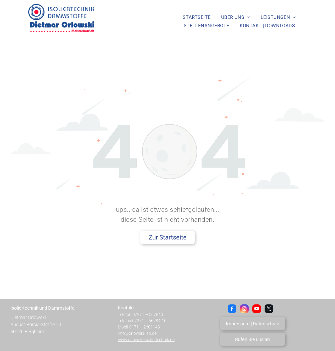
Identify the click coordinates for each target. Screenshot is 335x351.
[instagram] (244, 309)
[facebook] (232, 309)
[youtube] (256, 309)
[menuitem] (196, 17)
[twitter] (269, 309)
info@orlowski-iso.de (137, 333)
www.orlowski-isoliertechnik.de (146, 339)
